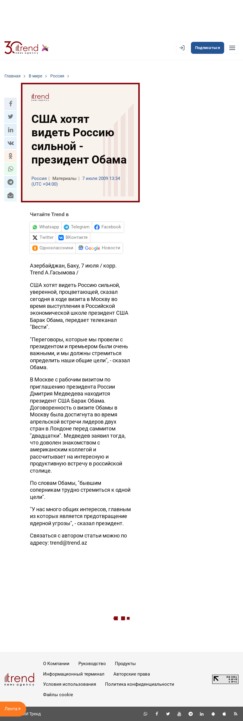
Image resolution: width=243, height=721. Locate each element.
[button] (10, 104)
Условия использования (69, 684)
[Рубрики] (232, 48)
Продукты (125, 663)
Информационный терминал (73, 674)
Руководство (92, 663)
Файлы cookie (58, 694)
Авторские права (131, 674)
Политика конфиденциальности (139, 684)
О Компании (56, 663)
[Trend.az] (26, 47)
